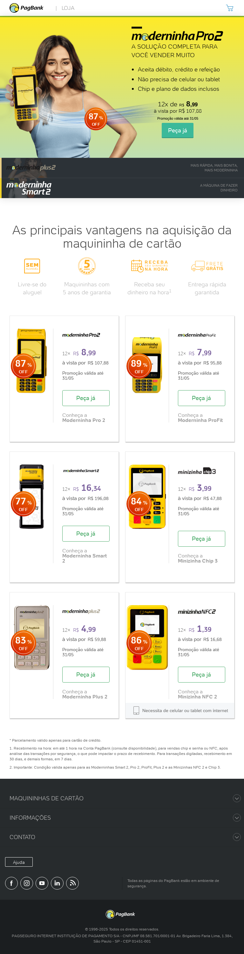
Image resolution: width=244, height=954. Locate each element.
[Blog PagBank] (72, 883)
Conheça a (83, 417)
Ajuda (19, 862)
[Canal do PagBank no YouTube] (42, 883)
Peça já (177, 130)
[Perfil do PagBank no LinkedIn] (57, 883)
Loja (68, 7)
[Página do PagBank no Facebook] (11, 883)
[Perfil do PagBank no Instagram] (27, 883)
